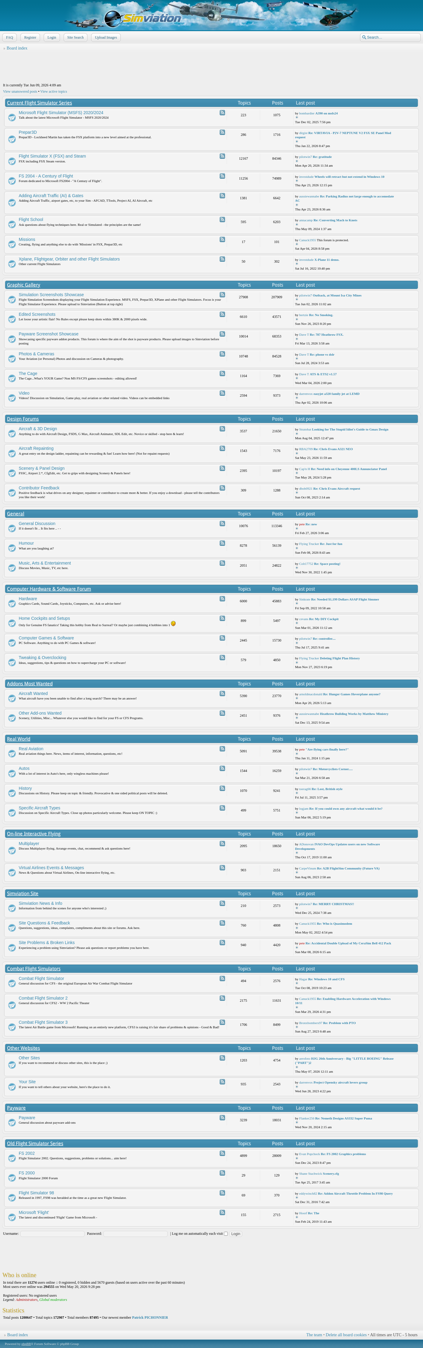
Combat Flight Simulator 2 (43, 998)
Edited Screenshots (37, 314)
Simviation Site (22, 893)
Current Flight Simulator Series (39, 103)
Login (51, 37)
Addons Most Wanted (30, 684)
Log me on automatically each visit (200, 1233)
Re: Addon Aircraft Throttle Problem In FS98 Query (355, 1193)
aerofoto (304, 1058)
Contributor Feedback (39, 487)
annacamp (306, 220)
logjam (303, 808)
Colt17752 (306, 563)
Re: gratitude (322, 156)
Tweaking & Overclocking (42, 657)
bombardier (307, 113)
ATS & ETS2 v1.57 (323, 374)
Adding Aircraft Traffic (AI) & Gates (51, 195)
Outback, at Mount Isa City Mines (337, 295)
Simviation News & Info (40, 903)
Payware (16, 1108)
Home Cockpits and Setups (44, 618)
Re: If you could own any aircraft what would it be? (346, 808)
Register (29, 37)
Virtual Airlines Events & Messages (51, 867)
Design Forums (23, 419)
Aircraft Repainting (36, 448)
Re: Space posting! (327, 563)
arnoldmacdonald (310, 694)
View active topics (53, 91)
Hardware (28, 598)
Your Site (27, 1081)
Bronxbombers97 (310, 1023)
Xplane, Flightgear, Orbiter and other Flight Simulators (69, 259)
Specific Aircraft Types (39, 807)
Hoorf (303, 1213)
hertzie (303, 315)
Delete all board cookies (346, 1335)
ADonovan (306, 844)
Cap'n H (304, 469)
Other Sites (29, 1057)
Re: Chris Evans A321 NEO (333, 449)
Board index (17, 48)
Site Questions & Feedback (44, 923)
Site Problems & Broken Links (47, 942)
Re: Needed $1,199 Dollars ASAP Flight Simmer (345, 599)
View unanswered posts (20, 91)
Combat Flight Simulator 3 (43, 1022)
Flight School (31, 219)
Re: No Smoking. (321, 315)
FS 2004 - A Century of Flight (46, 176)
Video (24, 393)
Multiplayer (29, 843)
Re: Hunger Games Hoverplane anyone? (351, 694)
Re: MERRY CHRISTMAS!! (333, 904)
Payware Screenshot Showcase (49, 333)
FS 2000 (27, 1172)
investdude (306, 176)
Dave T (304, 334)
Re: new (311, 524)
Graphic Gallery (23, 285)
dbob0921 (305, 488)
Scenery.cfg (331, 1173)
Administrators (26, 1300)
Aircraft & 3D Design (38, 428)
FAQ (9, 37)
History (25, 788)
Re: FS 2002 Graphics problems (343, 1154)
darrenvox (306, 393)
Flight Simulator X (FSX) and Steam (52, 156)
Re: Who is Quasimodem (334, 923)
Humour (26, 543)
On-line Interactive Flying (33, 834)
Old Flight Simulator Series (35, 1143)
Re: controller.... (324, 638)
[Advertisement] (211, 66)
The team (314, 1335)
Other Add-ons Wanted (40, 713)
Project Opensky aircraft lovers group (340, 1082)
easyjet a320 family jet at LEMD (337, 393)
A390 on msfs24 (326, 113)
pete (302, 524)
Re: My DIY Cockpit (324, 619)
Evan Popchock (309, 1154)
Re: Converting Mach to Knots (335, 220)
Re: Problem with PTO (339, 1023)
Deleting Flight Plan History (340, 658)
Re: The (313, 1213)
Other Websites (23, 1048)
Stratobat (305, 429)
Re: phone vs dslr (322, 354)
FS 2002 (27, 1153)
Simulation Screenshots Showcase (51, 294)
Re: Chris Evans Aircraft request (336, 488)
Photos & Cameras (36, 353)
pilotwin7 (305, 156)
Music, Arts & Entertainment (45, 563)
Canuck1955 (307, 240)
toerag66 (305, 789)
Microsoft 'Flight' (34, 1212)
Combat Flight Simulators (33, 969)
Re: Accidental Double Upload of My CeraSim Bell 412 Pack (348, 943)
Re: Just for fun (331, 544)
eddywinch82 (308, 1193)
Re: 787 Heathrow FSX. (327, 334)
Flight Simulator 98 (36, 1192)
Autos (24, 768)
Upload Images (105, 37)
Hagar (303, 979)
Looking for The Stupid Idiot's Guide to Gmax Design (350, 429)
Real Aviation (31, 748)
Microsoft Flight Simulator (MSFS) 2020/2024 (61, 112)
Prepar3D (28, 132)
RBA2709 (306, 449)
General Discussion (37, 523)
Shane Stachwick (310, 1173)
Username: (11, 1233)
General (15, 514)
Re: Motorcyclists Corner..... (333, 769)
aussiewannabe (309, 196)
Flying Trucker (309, 544)
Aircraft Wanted (33, 693)
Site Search (75, 37)
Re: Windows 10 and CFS (326, 979)
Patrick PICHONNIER (150, 1317)
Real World (18, 739)
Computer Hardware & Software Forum (49, 589)
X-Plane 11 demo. (327, 259)
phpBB (26, 1344)
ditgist (303, 133)
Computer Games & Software (46, 638)
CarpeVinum (307, 868)
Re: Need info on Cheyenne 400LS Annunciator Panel (349, 469)
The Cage (28, 373)
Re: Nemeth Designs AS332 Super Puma (343, 1118)
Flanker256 (306, 1118)
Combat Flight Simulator (41, 978)
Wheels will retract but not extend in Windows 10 (350, 176)
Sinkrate (304, 599)
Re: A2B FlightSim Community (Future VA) (348, 868)
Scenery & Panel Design (42, 468)
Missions (27, 239)
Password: (94, 1233)
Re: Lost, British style (327, 789)
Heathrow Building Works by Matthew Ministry (354, 714)
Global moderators (53, 1300)
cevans (303, 619)
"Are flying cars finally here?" (327, 749)
